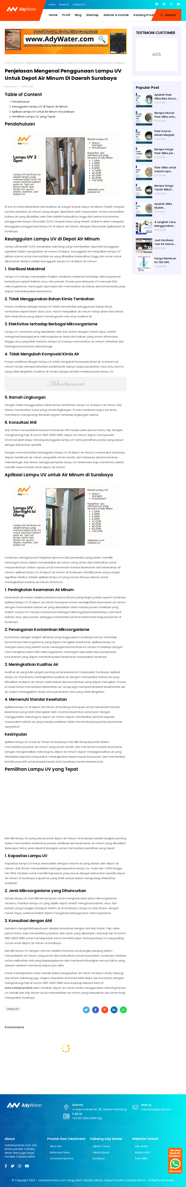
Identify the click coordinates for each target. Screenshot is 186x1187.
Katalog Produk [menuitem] (145, 15)
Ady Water (141, 1146)
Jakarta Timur (101, 1146)
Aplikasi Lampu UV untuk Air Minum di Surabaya (43, 111)
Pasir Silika (141, 1158)
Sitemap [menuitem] (92, 15)
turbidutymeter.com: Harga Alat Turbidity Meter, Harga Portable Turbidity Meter (91, 1180)
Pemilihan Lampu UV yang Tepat (34, 116)
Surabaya (98, 1158)
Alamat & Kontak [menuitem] (116, 15)
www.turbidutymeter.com (22, 988)
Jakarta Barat (100, 1152)
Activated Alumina (61, 1158)
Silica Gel (55, 1146)
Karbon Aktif (142, 1152)
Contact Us (78, 4)
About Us (64, 4)
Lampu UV (18, 62)
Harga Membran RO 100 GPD (165, 260)
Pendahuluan (21, 101)
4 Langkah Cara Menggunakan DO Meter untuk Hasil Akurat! (165, 224)
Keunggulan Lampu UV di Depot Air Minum (40, 106)
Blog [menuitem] (78, 15)
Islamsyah (11, 86)
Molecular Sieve (60, 1152)
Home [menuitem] (53, 15)
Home (52, 4)
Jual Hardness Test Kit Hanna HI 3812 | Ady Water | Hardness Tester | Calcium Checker (165, 242)
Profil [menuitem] (66, 15)
